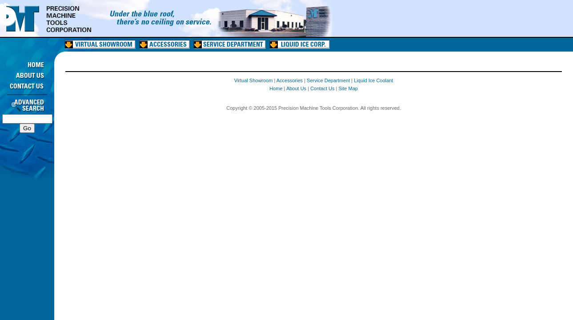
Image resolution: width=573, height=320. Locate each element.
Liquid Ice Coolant (373, 80)
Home (275, 88)
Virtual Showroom (253, 80)
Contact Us (322, 88)
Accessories (289, 80)
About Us (296, 88)
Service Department (328, 80)
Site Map (348, 88)
